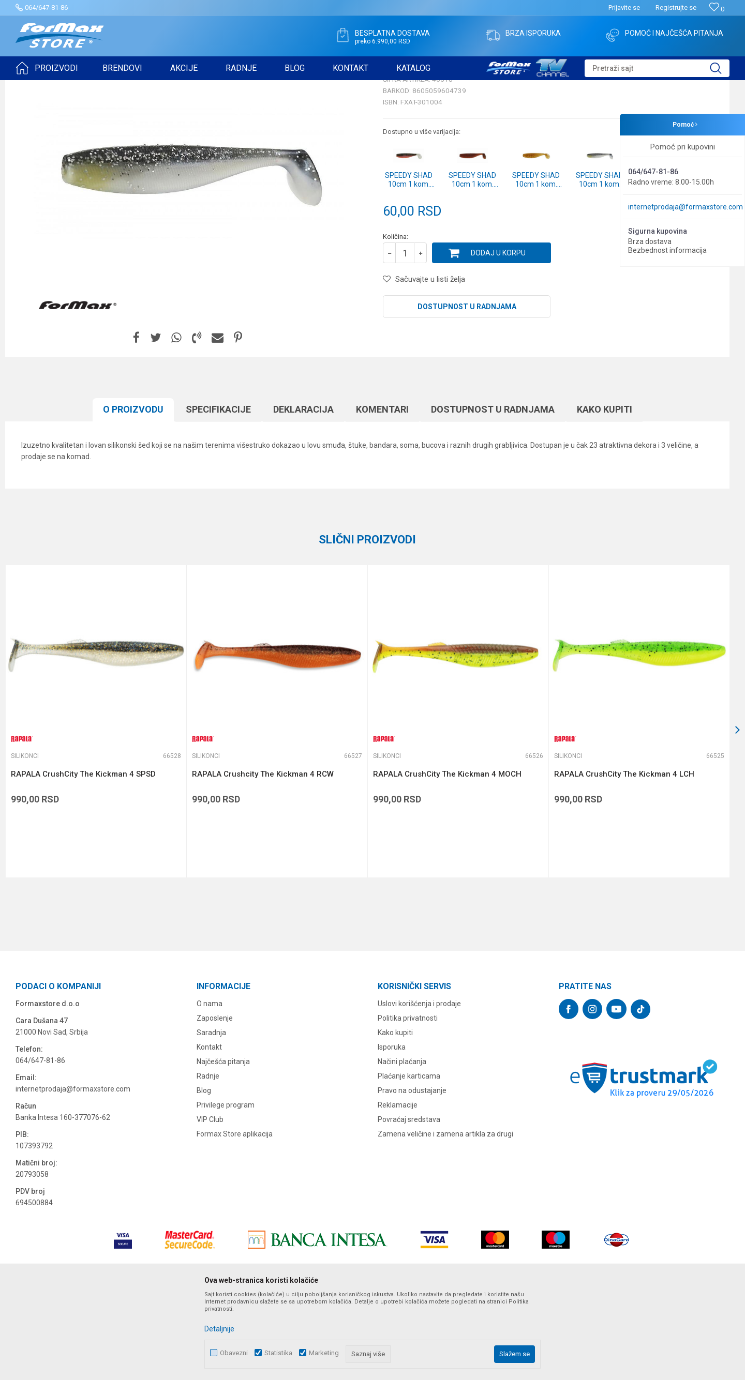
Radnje (208, 1156)
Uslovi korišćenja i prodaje (419, 1084)
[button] (657, 68)
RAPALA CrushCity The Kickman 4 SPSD (83, 854)
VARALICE (109, 86)
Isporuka (392, 1127)
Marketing (324, 1353)
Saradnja (211, 1113)
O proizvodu (133, 489)
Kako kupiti (604, 489)
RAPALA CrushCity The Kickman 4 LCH (624, 854)
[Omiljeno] (716, 9)
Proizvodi (74, 86)
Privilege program (226, 1185)
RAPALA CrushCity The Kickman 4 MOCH (447, 854)
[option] (95, 801)
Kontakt (209, 1127)
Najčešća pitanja (223, 1142)
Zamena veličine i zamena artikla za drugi (445, 1214)
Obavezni (234, 1353)
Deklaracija (303, 489)
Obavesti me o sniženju (675, 285)
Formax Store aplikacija (235, 1214)
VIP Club (210, 1199)
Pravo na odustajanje (412, 1170)
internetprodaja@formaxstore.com (685, 207)
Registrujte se (675, 7)
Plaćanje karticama (409, 1156)
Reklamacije (398, 1185)
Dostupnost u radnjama (467, 387)
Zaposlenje (215, 1098)
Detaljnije (219, 1329)
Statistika (278, 1353)
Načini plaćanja (402, 1142)
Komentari (382, 489)
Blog (204, 1170)
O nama (209, 1084)
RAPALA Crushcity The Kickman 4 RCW (263, 854)
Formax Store (34, 86)
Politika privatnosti (408, 1098)
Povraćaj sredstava (409, 1199)
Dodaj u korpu (498, 333)
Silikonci (144, 86)
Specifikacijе (218, 489)
